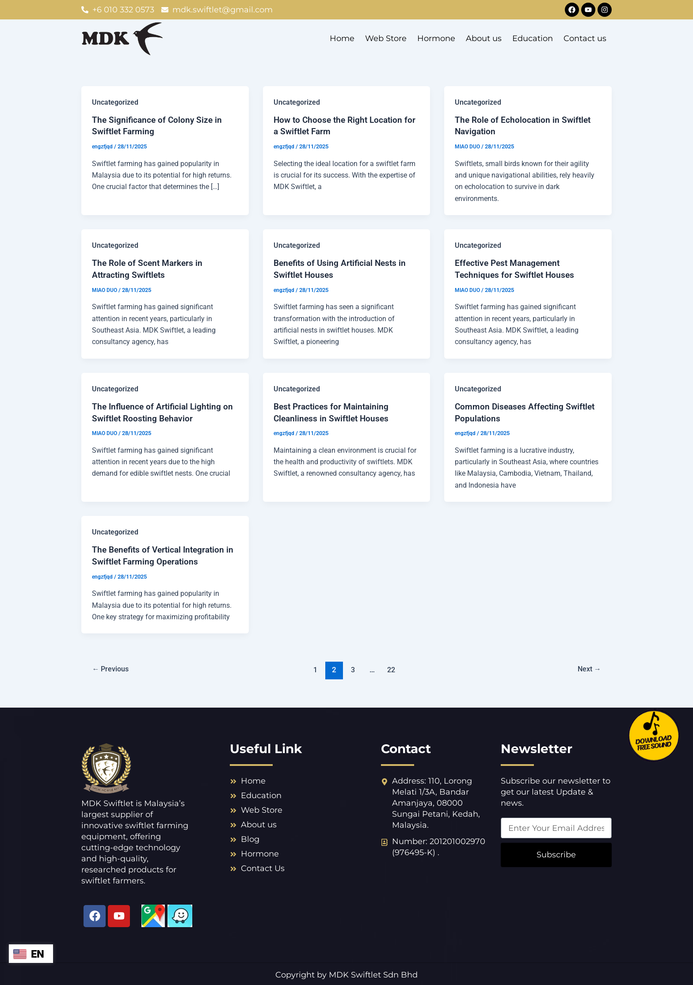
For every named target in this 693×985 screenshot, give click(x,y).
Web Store (386, 38)
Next (587, 667)
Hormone (436, 38)
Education (532, 38)
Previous (112, 667)
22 (392, 667)
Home (342, 38)
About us (484, 38)
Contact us (585, 38)
